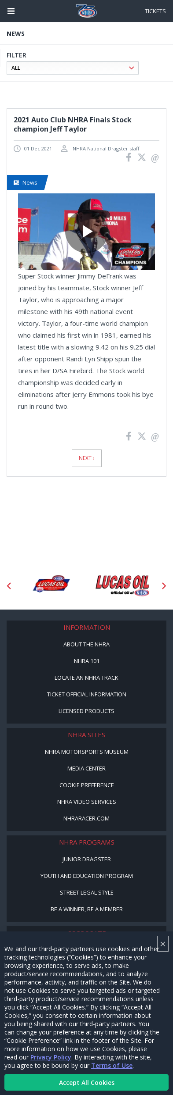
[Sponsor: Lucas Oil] (122, 586)
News (25, 182)
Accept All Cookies (86, 1082)
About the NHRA (86, 644)
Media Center (86, 768)
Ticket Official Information (86, 694)
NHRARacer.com (86, 818)
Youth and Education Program (86, 876)
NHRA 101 (86, 661)
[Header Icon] (11, 11)
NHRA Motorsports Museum (87, 752)
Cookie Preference (86, 785)
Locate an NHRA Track (86, 677)
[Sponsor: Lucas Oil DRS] (51, 586)
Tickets (155, 11)
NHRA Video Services (86, 802)
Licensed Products (86, 711)
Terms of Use (112, 1065)
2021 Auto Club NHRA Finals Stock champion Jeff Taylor (73, 124)
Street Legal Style (87, 892)
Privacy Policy (50, 1057)
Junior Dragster (87, 859)
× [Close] (163, 943)
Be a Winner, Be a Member (87, 909)
